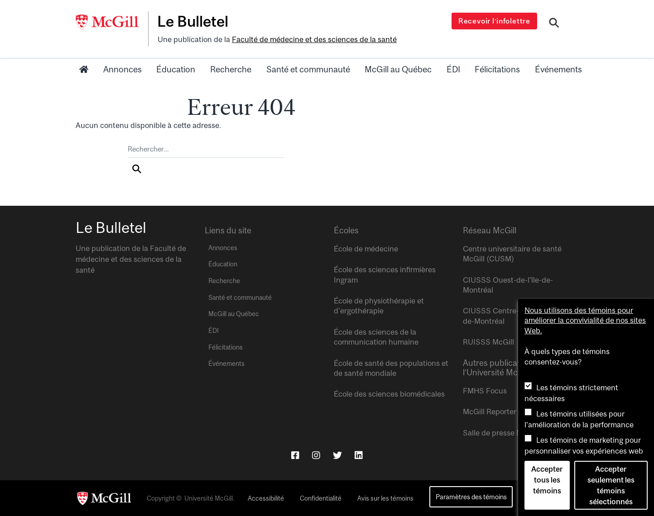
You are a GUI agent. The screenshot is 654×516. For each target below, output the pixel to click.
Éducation (175, 69)
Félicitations (497, 69)
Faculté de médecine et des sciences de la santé (314, 39)
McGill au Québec (398, 69)
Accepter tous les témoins (547, 479)
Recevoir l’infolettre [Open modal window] (494, 21)
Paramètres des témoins (471, 497)
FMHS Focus (485, 390)
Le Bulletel (192, 21)
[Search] (554, 24)
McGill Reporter (489, 411)
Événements (558, 69)
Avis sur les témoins (385, 498)
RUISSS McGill (488, 341)
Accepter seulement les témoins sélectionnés (611, 485)
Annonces (122, 69)
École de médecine (366, 248)
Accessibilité (266, 498)
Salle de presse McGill (500, 432)
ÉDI (453, 69)
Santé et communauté (308, 69)
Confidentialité (320, 498)
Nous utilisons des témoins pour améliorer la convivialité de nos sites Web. (585, 320)
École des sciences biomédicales (389, 393)
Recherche (230, 69)
